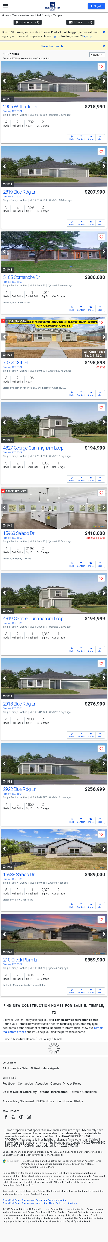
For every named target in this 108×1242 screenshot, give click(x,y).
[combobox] (97, 54)
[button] (96, 6)
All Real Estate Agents (45, 1068)
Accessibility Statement (18, 1101)
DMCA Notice (45, 1101)
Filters (80, 22)
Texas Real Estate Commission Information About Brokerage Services (40, 1203)
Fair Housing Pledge (70, 1101)
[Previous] (4, 81)
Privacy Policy (72, 1083)
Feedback (9, 1083)
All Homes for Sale (15, 1068)
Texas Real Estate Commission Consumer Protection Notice (35, 1200)
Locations (27, 22)
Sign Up (87, 36)
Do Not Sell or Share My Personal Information (35, 1092)
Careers (55, 1083)
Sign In (56, 36)
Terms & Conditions (83, 1092)
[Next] (104, 81)
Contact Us (25, 1083)
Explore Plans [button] (47, 1167)
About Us (42, 1083)
